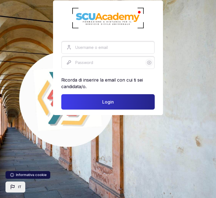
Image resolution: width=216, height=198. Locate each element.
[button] (15, 187)
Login (108, 102)
